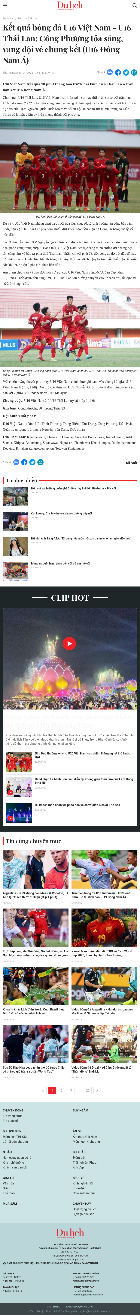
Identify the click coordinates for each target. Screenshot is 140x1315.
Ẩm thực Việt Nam (85, 1137)
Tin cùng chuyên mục (33, 841)
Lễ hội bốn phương (15, 1142)
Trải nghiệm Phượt (85, 1163)
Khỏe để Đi (80, 1188)
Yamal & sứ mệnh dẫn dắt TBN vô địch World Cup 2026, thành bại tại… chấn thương (102, 954)
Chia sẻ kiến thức (84, 1193)
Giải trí (21, 18)
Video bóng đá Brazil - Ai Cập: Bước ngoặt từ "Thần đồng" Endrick (102, 1070)
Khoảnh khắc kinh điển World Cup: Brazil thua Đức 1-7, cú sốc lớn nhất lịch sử (34, 1012)
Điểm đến (79, 1158)
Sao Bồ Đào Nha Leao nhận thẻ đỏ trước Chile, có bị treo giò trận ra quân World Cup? (34, 1070)
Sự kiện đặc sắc (83, 1214)
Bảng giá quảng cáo (79, 1306)
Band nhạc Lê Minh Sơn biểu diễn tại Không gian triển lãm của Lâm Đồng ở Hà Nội (84, 781)
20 (88, 1091)
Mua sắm (10, 1204)
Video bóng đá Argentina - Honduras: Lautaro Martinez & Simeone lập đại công (102, 1012)
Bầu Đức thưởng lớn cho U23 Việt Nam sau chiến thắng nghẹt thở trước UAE (82, 755)
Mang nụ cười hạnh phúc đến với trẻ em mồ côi (60, 563)
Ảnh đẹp (78, 1168)
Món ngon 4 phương (86, 1142)
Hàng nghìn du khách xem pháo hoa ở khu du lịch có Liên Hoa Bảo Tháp (64, 721)
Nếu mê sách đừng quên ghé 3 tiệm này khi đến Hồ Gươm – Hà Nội (73, 488)
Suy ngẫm (80, 1111)
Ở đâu (7, 1152)
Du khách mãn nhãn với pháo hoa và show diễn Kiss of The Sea (77, 805)
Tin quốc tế (10, 1121)
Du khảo (79, 1152)
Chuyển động (13, 1111)
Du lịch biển (12, 1131)
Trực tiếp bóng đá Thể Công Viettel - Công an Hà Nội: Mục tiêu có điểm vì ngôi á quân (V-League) (35, 954)
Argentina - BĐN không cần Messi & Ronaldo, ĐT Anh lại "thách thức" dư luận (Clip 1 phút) (35, 895)
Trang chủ (8, 18)
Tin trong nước (12, 1116)
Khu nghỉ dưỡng (13, 1163)
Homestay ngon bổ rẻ (17, 1158)
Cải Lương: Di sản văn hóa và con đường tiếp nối (61, 513)
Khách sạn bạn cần (15, 1168)
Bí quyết (79, 1178)
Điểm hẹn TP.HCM (15, 1137)
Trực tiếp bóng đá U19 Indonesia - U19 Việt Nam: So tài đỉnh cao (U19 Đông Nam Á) (101, 895)
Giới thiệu (53, 1306)
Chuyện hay (82, 1204)
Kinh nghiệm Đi (83, 1184)
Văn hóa (8, 1184)
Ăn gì (77, 1131)
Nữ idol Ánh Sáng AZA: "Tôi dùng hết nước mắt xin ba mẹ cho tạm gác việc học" (81, 538)
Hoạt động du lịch (84, 1209)
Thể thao (33, 18)
